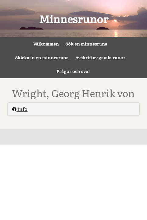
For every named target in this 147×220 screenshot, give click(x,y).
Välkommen (46, 44)
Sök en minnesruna (86, 44)
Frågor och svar (73, 71)
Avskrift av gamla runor (100, 57)
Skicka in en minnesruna (42, 57)
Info (19, 108)
